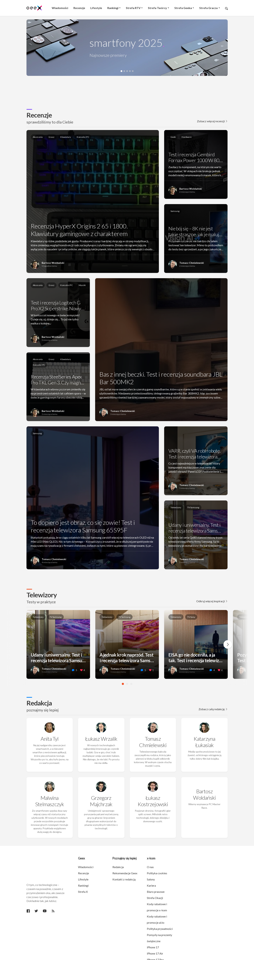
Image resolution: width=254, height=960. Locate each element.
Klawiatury (65, 137)
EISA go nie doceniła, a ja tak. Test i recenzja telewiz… (195, 659)
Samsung (175, 211)
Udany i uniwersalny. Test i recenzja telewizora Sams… (194, 528)
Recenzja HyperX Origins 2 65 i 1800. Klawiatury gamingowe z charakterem (79, 229)
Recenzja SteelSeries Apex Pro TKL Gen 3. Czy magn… (57, 380)
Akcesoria (38, 137)
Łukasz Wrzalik (101, 732)
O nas (150, 853)
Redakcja (39, 703)
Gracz (51, 137)
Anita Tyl (50, 732)
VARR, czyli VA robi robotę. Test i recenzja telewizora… (194, 454)
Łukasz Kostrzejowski (153, 787)
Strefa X (83, 878)
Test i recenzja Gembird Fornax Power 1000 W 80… (195, 157)
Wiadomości (85, 853)
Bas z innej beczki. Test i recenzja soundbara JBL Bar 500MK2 (160, 378)
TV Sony (191, 617)
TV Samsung (193, 507)
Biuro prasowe (156, 878)
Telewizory (176, 507)
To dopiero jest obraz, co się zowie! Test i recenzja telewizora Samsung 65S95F (83, 526)
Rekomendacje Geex (124, 860)
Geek (173, 137)
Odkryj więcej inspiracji (212, 601)
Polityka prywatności (160, 915)
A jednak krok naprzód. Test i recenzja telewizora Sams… (127, 657)
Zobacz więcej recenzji (212, 121)
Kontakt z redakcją (124, 866)
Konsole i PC (83, 137)
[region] (127, 88)
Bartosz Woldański (53, 262)
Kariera (151, 872)
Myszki (82, 285)
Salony (151, 866)
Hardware (187, 137)
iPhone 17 (153, 934)
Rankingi (83, 872)
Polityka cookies (157, 860)
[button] (121, 71)
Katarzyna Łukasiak (204, 735)
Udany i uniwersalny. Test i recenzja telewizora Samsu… (58, 657)
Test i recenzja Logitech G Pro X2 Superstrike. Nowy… (57, 306)
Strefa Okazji (155, 884)
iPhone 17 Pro (155, 946)
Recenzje (39, 115)
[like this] (81, 670)
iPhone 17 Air (155, 940)
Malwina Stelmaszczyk (49, 787)
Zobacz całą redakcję (213, 709)
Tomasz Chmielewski (191, 262)
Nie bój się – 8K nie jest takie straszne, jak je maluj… (195, 231)
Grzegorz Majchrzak (101, 787)
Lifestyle (83, 866)
